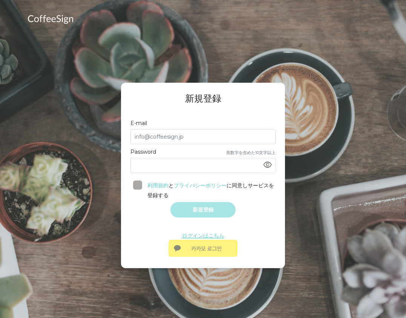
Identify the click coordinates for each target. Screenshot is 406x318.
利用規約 (158, 185)
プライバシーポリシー (200, 185)
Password (143, 151)
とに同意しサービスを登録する (207, 190)
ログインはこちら (203, 235)
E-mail (138, 123)
